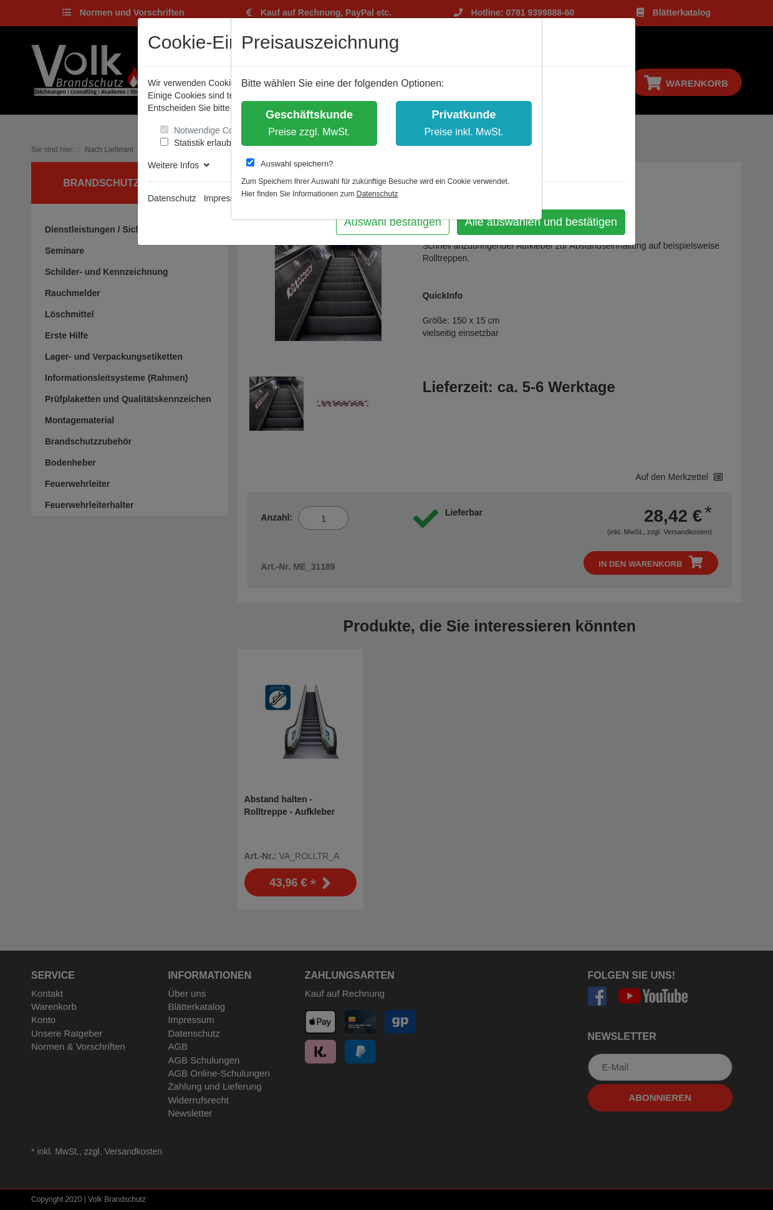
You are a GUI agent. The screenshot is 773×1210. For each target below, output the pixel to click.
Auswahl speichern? (289, 163)
